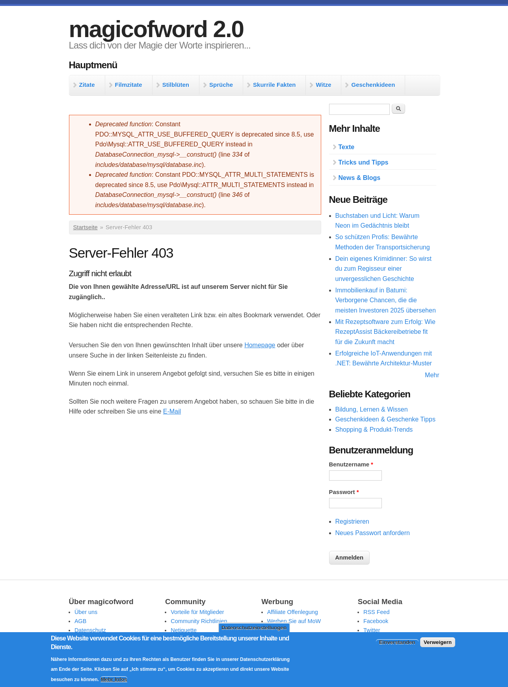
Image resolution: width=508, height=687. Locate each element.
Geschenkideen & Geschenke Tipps (385, 419)
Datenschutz (90, 630)
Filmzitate (128, 84)
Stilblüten (175, 84)
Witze (323, 84)
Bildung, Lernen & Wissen (371, 409)
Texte (347, 147)
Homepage (259, 345)
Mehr (432, 375)
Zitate (87, 84)
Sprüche (221, 84)
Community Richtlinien (199, 621)
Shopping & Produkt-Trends (374, 429)
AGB (80, 621)
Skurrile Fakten (274, 84)
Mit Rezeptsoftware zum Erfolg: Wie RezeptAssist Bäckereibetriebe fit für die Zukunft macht (385, 331)
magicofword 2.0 (156, 29)
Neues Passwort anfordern (372, 533)
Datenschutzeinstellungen (254, 628)
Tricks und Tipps (364, 162)
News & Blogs (360, 177)
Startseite (85, 227)
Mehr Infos (113, 679)
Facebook (375, 621)
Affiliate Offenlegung (292, 612)
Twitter (371, 630)
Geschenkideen (373, 84)
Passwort (344, 492)
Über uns (85, 612)
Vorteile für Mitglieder (197, 612)
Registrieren (352, 521)
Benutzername (351, 464)
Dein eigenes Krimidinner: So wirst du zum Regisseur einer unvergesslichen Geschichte (383, 268)
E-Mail (172, 411)
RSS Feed (376, 612)
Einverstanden (397, 642)
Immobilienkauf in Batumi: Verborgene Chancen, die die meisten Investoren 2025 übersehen (385, 300)
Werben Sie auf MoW (294, 621)
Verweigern (438, 642)
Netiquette (184, 630)
